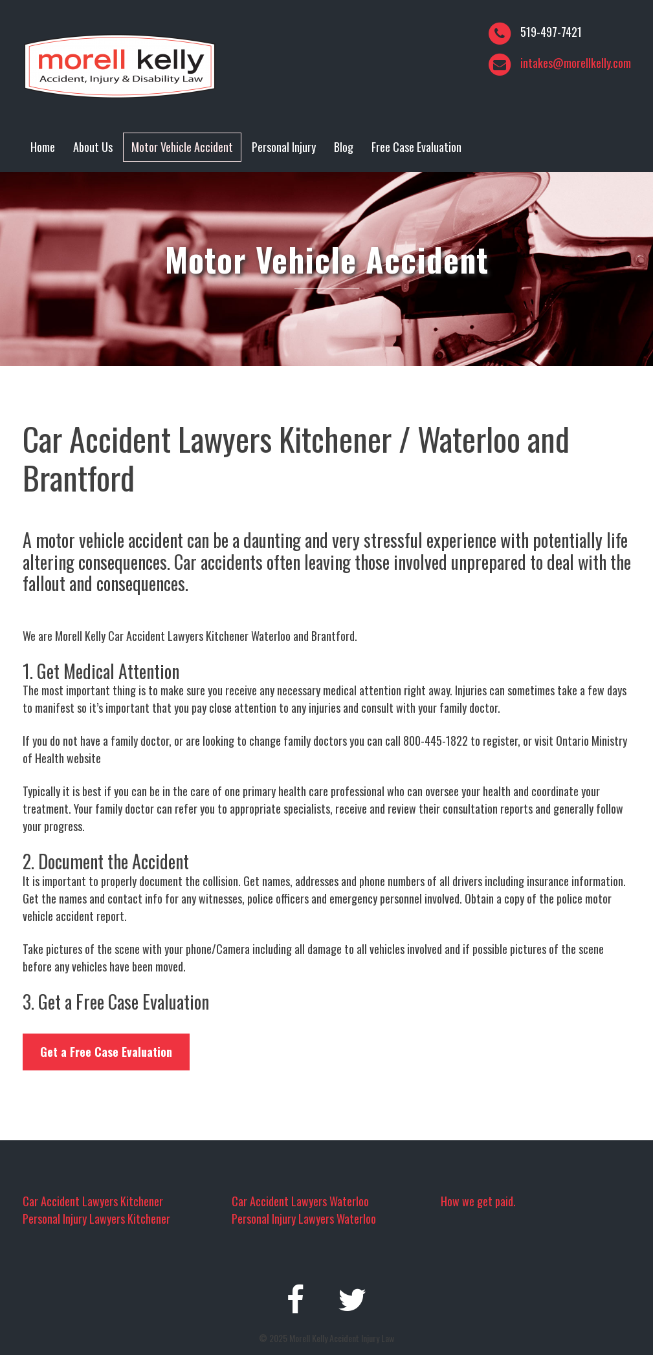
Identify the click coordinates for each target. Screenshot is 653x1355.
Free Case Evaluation (416, 146)
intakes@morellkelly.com (575, 62)
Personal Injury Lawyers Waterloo (304, 1218)
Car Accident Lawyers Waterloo (300, 1201)
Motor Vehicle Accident (182, 146)
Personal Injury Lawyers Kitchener (96, 1218)
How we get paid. (478, 1201)
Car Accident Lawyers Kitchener (93, 1201)
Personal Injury (284, 146)
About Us (93, 146)
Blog (343, 146)
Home (42, 146)
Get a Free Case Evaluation (106, 1051)
